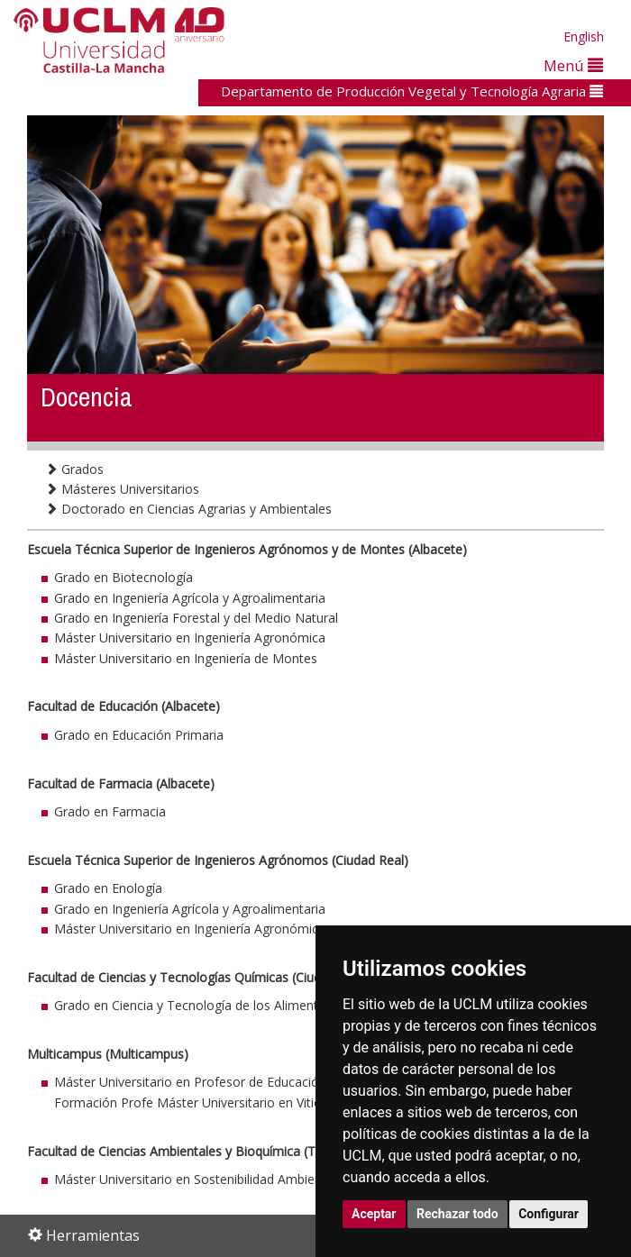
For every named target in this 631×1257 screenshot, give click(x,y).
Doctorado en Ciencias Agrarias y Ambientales (188, 508)
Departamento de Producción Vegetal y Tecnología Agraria (412, 91)
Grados (74, 469)
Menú (573, 65)
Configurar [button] (548, 1214)
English (583, 36)
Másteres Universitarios (122, 488)
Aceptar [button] (374, 1214)
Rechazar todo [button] (457, 1214)
